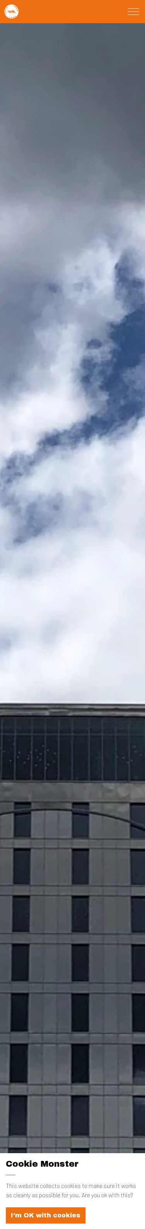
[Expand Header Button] (133, 11)
